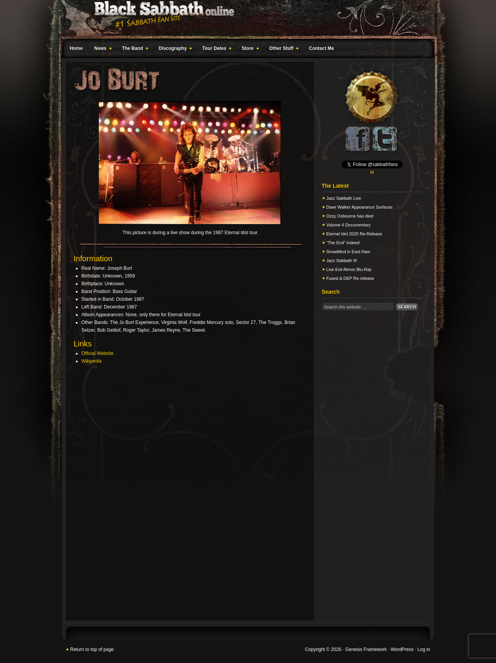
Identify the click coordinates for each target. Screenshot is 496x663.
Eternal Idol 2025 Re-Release (354, 233)
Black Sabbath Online (244, 19)
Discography (174, 49)
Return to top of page (92, 649)
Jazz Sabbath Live (343, 198)
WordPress (402, 649)
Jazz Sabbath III (341, 260)
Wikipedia (91, 361)
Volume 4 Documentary (348, 225)
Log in (423, 649)
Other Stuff (282, 49)
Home (76, 48)
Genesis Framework (366, 649)
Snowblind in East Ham (348, 251)
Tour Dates (215, 49)
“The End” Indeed (343, 242)
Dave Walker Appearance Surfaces (359, 207)
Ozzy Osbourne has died (349, 216)
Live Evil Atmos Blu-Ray (349, 269)
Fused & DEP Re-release (350, 278)
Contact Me (321, 48)
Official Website (97, 353)
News (101, 49)
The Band (133, 49)
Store (249, 49)
